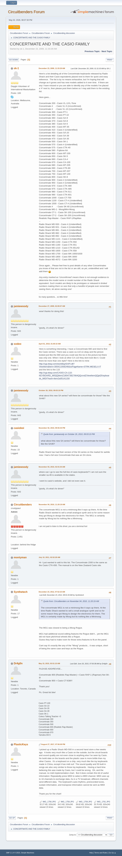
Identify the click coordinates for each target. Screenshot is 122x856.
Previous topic (92, 51)
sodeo (17, 343)
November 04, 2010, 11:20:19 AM (52, 504)
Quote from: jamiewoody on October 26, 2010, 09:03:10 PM (69, 434)
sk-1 (16, 68)
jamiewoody (21, 306)
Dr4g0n (18, 663)
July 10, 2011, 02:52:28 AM (49, 557)
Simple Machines (27, 853)
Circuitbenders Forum (26, 12)
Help (91, 853)
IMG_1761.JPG (102, 802)
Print (109, 60)
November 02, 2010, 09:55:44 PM (52, 428)
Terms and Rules (100, 853)
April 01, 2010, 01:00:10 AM (50, 344)
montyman (20, 557)
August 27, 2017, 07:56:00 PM (53, 744)
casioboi (19, 428)
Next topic (107, 51)
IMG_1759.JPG (84, 802)
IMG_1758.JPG (66, 802)
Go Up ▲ (112, 853)
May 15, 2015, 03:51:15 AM (49, 663)
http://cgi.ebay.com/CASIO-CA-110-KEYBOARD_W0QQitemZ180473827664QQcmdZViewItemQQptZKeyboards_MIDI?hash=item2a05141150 (74, 375)
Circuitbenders (23, 504)
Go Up (12, 818)
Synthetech (20, 592)
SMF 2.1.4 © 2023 (13, 853)
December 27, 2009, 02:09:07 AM (52, 306)
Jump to (72, 835)
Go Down (13, 60)
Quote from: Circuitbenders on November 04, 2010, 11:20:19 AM (71, 601)
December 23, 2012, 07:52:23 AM (52, 592)
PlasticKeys (21, 744)
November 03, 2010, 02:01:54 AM (52, 467)
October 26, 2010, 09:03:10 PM (51, 390)
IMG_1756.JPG (48, 802)
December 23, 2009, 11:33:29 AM (52, 68)
